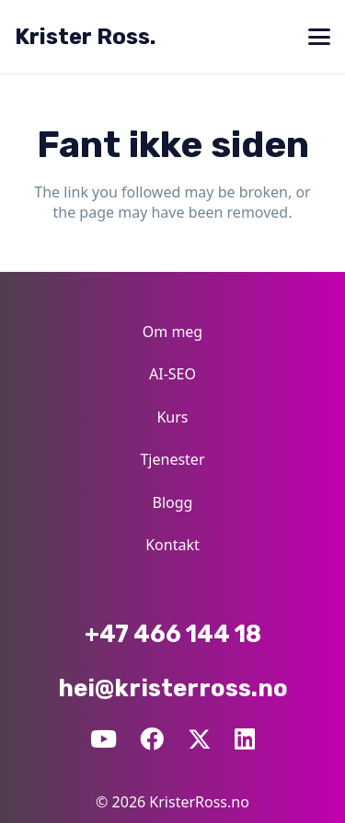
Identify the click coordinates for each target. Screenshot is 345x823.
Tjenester (172, 459)
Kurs (172, 417)
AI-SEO (172, 374)
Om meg (172, 331)
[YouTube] (103, 739)
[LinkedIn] (245, 739)
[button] (319, 37)
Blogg (173, 502)
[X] (200, 738)
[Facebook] (152, 739)
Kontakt (172, 545)
